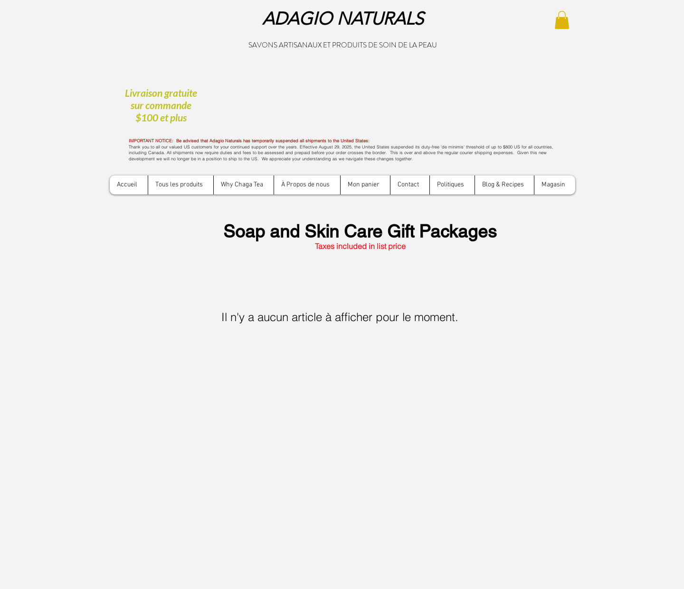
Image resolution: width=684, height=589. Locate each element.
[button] (562, 20)
